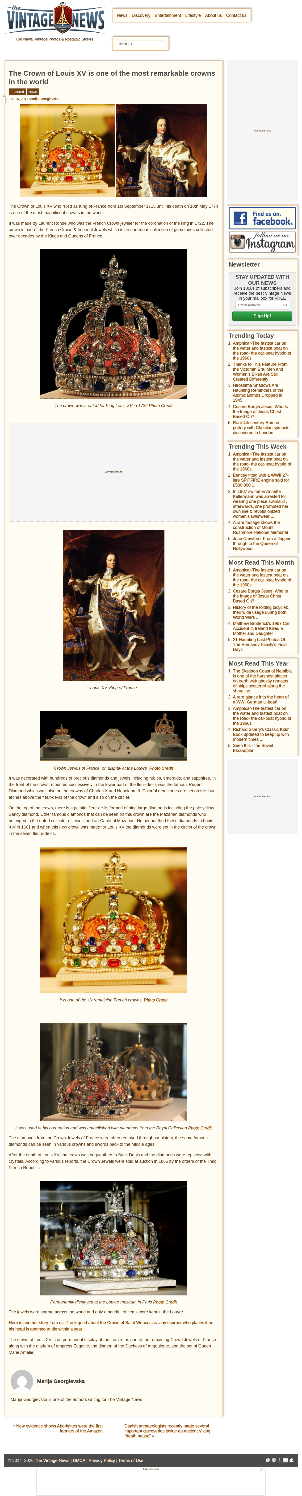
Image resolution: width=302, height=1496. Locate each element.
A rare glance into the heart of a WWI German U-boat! (261, 699)
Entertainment (168, 15)
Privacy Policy (101, 1460)
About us (213, 15)
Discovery (141, 15)
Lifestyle (193, 15)
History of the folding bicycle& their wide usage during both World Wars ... (261, 612)
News (122, 15)
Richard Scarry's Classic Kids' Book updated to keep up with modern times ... (261, 734)
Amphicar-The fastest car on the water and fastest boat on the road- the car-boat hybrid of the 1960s (262, 350)
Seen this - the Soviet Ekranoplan (253, 748)
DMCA (79, 1460)
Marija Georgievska (44, 99)
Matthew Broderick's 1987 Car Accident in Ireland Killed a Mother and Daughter (261, 628)
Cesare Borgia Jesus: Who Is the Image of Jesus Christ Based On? (260, 411)
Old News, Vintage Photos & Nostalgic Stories (54, 39)
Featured (17, 92)
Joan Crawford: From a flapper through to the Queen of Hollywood (261, 543)
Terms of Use (130, 1460)
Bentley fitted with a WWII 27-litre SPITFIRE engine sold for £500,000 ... (261, 480)
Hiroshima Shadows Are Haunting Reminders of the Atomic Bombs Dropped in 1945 (258, 393)
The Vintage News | (54, 1460)
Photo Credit (160, 405)
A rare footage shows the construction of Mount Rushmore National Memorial (260, 527)
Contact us (236, 15)
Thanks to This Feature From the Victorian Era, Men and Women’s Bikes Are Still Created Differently (260, 372)
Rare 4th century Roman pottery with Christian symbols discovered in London (261, 427)
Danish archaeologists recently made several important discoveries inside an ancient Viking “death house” (167, 1431)
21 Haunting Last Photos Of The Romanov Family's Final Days (260, 644)
